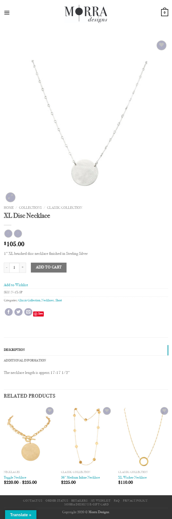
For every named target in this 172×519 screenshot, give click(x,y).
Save (40, 313)
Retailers (79, 500)
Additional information (25, 360)
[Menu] (7, 12)
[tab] (86, 350)
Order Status (57, 500)
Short (58, 300)
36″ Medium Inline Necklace (80, 478)
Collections (30, 208)
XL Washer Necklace (132, 478)
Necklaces (47, 300)
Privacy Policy (135, 500)
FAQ (117, 500)
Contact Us (32, 500)
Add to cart (49, 267)
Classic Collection (64, 208)
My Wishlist (101, 500)
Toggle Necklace (15, 478)
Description (14, 350)
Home (9, 208)
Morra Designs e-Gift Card (86, 504)
